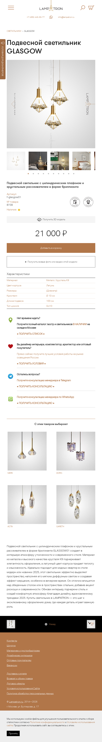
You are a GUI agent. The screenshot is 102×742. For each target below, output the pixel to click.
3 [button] (38, 173)
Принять (13, 733)
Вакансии (12, 665)
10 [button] (73, 173)
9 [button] (68, 173)
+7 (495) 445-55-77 (36, 17)
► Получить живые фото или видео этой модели (51, 261)
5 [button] (48, 173)
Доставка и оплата (17, 673)
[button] (13, 104)
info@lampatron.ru (66, 17)
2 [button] (33, 173)
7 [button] (58, 173)
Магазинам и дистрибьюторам (23, 650)
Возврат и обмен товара (20, 678)
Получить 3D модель (51, 219)
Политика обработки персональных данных (30, 693)
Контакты (12, 640)
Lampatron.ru (16, 701)
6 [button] (53, 173)
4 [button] (43, 173)
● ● (35, 386)
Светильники (14, 31)
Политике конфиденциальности (47, 722)
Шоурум (11, 645)
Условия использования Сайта (23, 688)
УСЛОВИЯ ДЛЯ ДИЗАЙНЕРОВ (3, 59)
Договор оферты (16, 683)
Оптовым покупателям (19, 660)
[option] (51, 104)
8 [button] (63, 173)
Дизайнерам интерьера (19, 655)
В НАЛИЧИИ (80, 324)
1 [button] (28, 173)
